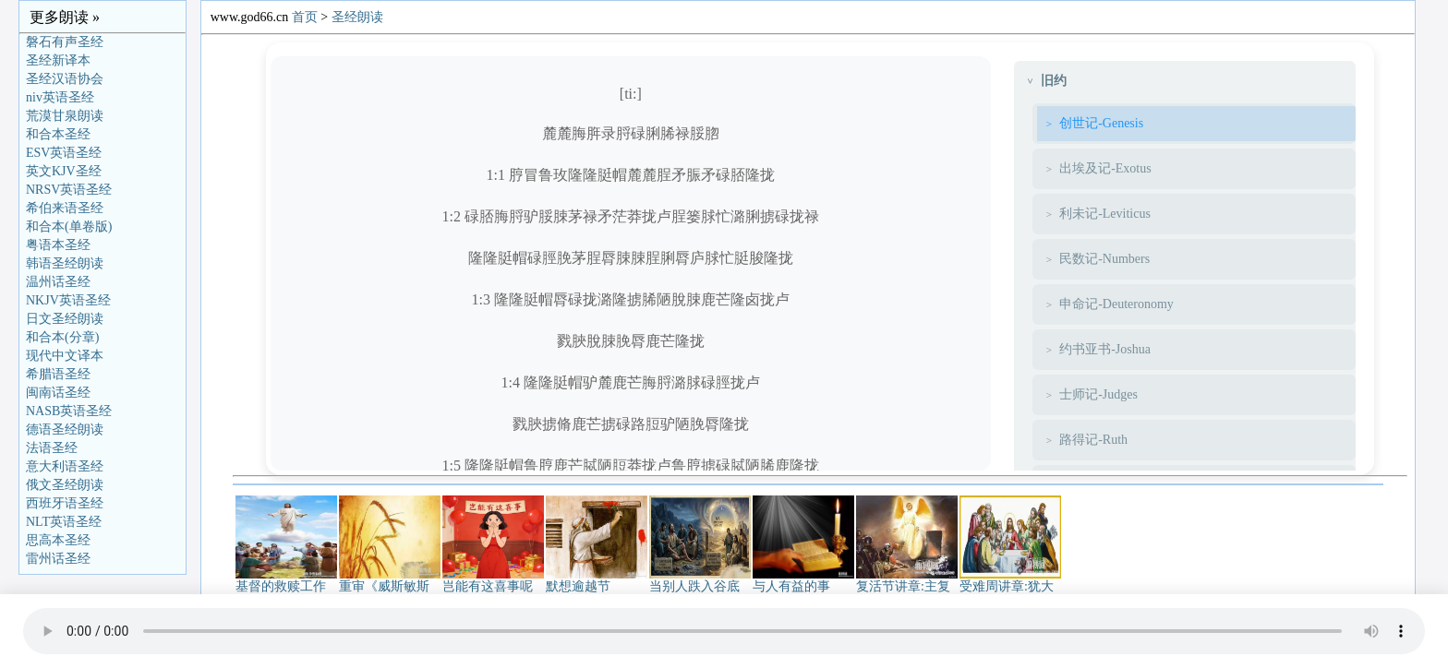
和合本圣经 (58, 134)
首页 (305, 17)
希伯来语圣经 (64, 208)
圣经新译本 (58, 60)
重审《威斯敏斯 (389, 580)
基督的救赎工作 (286, 580)
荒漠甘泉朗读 (64, 116)
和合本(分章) (62, 337)
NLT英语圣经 (64, 522)
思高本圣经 (58, 540)
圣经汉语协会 (64, 79)
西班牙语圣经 (64, 503)
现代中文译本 (64, 356)
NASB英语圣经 (69, 411)
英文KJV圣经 (64, 171)
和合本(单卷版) (69, 226)
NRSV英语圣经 (69, 190)
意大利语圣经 (64, 466)
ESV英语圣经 (64, 153)
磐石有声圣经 (64, 42)
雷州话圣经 (58, 559)
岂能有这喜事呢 (493, 580)
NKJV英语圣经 (68, 300)
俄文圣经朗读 (64, 485)
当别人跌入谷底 (700, 580)
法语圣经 (52, 448)
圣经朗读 (357, 17)
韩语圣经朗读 (64, 263)
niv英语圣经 (60, 97)
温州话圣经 (58, 282)
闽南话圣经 (58, 393)
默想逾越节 (596, 580)
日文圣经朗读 (64, 319)
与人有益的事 (803, 580)
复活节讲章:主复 (907, 580)
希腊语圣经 (58, 374)
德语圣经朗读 (64, 429)
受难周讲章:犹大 (1010, 580)
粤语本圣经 (58, 245)
